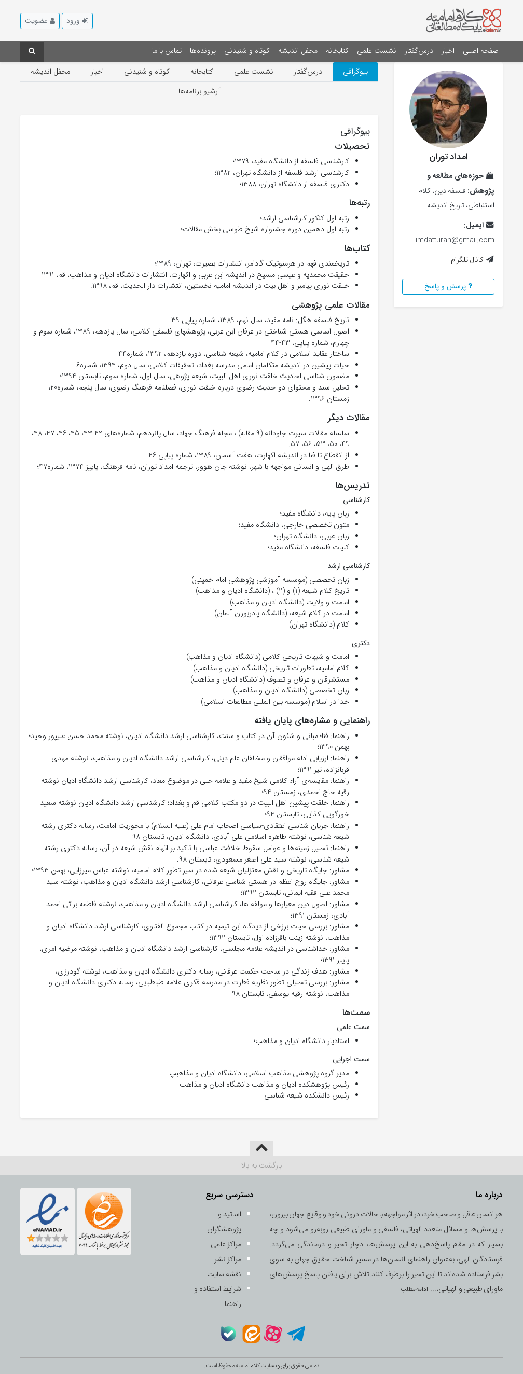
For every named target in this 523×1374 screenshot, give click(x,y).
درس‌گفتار (419, 51)
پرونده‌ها (203, 51)
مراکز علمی (226, 1245)
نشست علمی (376, 51)
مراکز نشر (227, 1260)
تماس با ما (167, 51)
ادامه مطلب (415, 1289)
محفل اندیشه (298, 51)
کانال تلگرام (467, 260)
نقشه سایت (224, 1275)
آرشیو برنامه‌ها (199, 92)
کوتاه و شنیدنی (247, 51)
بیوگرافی (355, 72)
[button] (77, 21)
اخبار (448, 51)
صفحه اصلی (481, 51)
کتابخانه (337, 51)
